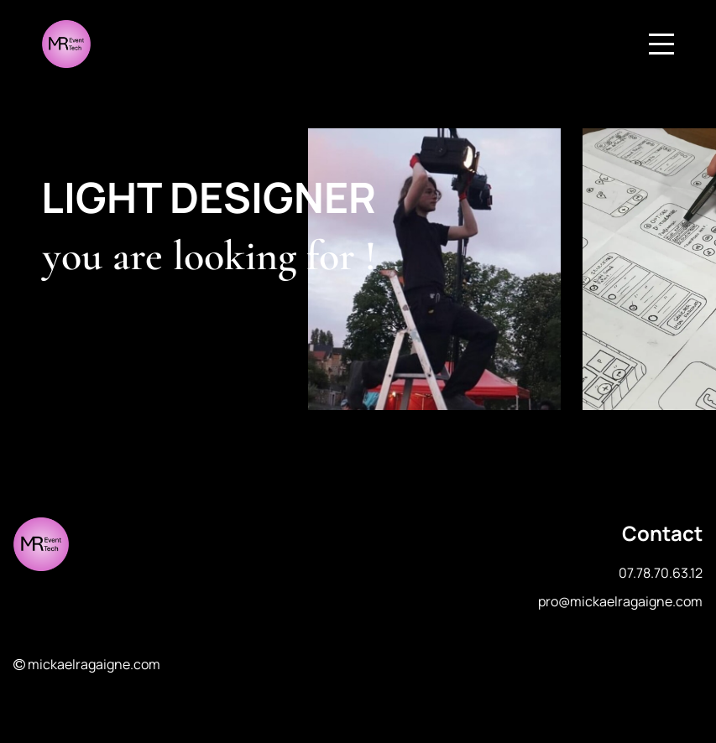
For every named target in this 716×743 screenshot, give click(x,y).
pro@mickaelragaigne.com (620, 601)
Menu (661, 35)
